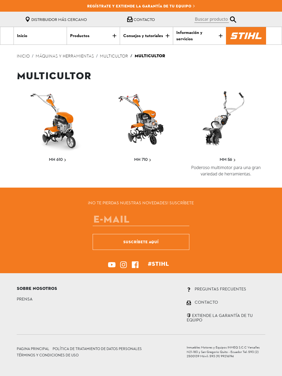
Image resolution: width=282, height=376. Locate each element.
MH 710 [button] (142, 159)
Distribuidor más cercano (56, 19)
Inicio (23, 56)
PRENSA (25, 299)
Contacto (141, 19)
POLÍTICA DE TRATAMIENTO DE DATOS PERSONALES (97, 348)
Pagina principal (33, 348)
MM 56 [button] (228, 159)
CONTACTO (202, 302)
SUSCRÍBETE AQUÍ (141, 242)
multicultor (114, 56)
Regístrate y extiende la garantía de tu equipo (141, 6)
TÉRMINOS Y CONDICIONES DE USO (48, 354)
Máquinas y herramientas (65, 56)
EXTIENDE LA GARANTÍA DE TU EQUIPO (220, 317)
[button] (215, 19)
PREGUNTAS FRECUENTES (216, 289)
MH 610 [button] (57, 159)
